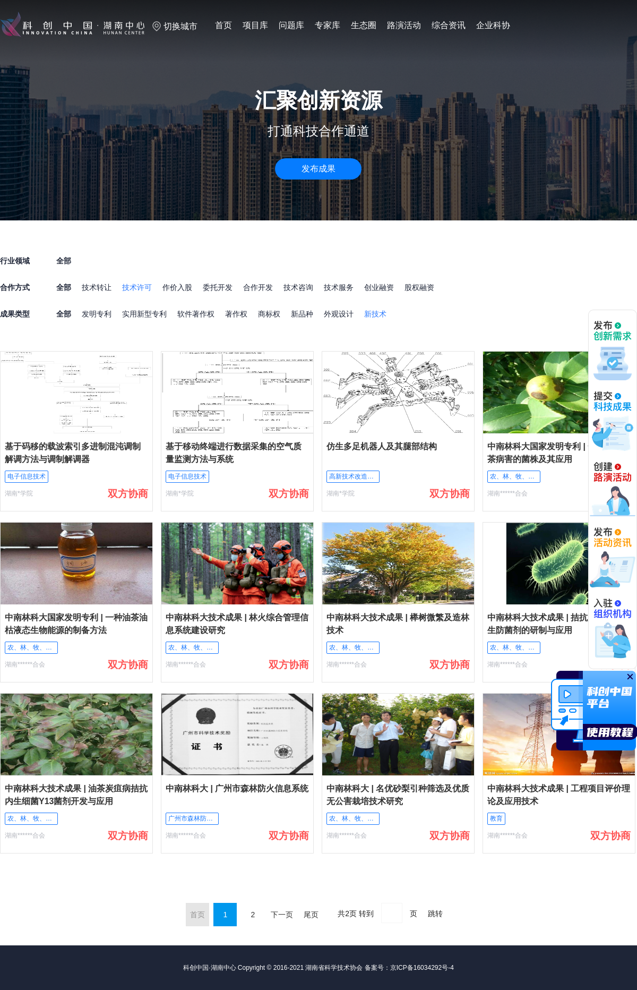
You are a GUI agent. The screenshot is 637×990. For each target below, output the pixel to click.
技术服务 (339, 287)
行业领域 (15, 261)
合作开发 (258, 287)
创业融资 (379, 287)
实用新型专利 (144, 314)
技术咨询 (298, 287)
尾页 (311, 914)
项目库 (255, 25)
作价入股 (177, 287)
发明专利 (96, 314)
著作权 (236, 314)
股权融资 (419, 287)
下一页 (282, 914)
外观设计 (339, 314)
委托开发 (218, 287)
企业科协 (493, 25)
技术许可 (137, 287)
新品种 (302, 314)
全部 (63, 287)
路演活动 (404, 25)
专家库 (327, 25)
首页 (223, 25)
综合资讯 (449, 25)
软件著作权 (195, 314)
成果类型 (15, 314)
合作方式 (15, 287)
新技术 (375, 314)
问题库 (291, 25)
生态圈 (363, 25)
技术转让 (96, 287)
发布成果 (318, 168)
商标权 (269, 314)
